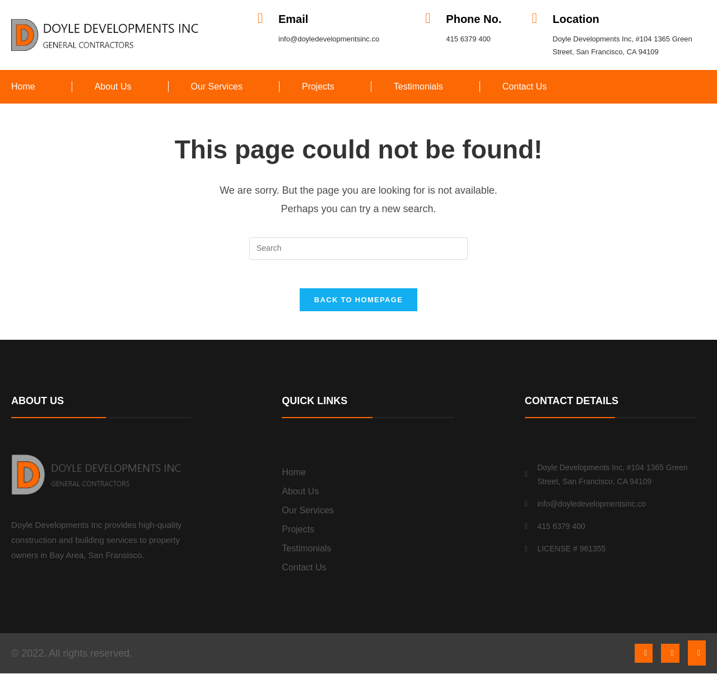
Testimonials (418, 86)
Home (23, 86)
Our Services (217, 86)
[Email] (260, 18)
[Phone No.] (428, 18)
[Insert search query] (358, 248)
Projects (318, 86)
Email (293, 19)
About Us (113, 86)
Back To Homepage (358, 305)
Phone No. (473, 19)
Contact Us (524, 86)
